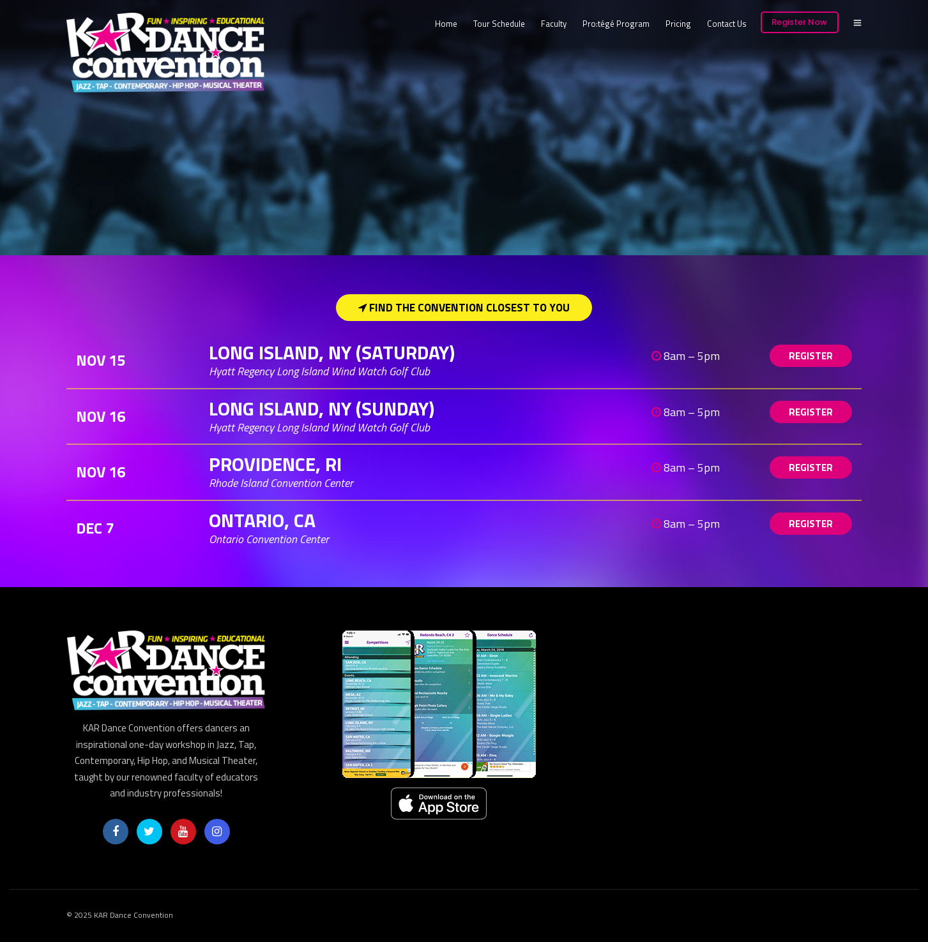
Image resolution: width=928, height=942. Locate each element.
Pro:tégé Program (616, 23)
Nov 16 (100, 416)
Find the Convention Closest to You (464, 307)
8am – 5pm (685, 355)
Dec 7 (95, 527)
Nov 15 (100, 359)
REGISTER (811, 355)
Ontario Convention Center (269, 539)
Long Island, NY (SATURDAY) (334, 352)
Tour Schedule (499, 23)
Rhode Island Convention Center (281, 482)
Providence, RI (277, 464)
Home (446, 23)
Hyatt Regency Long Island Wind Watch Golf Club (319, 371)
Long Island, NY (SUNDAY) (324, 408)
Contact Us (727, 23)
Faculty (554, 23)
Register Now (799, 22)
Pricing (678, 23)
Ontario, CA (264, 520)
